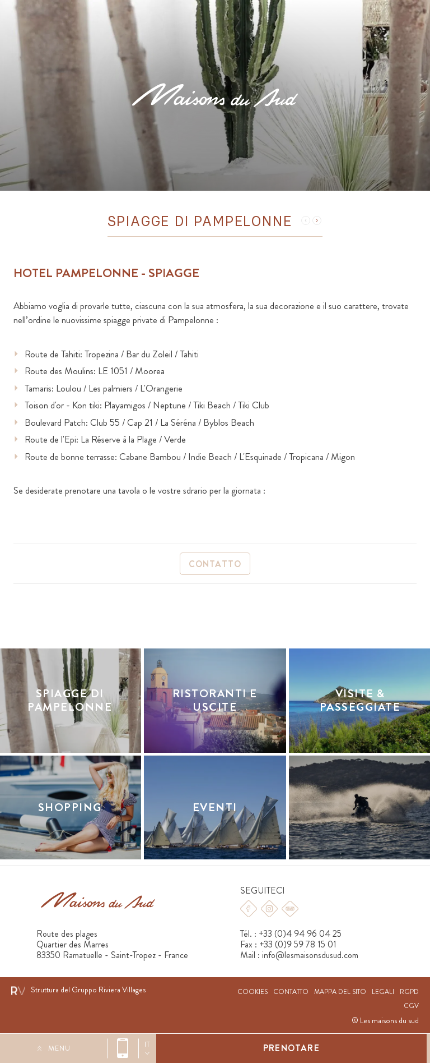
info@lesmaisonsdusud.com (310, 955)
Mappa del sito (340, 992)
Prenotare (291, 1048)
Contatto (215, 564)
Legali (383, 992)
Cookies (252, 992)
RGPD (409, 992)
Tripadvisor (290, 908)
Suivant (316, 220)
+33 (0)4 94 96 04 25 (123, 1048)
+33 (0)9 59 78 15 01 (297, 944)
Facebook (248, 908)
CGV (411, 1006)
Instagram (269, 908)
